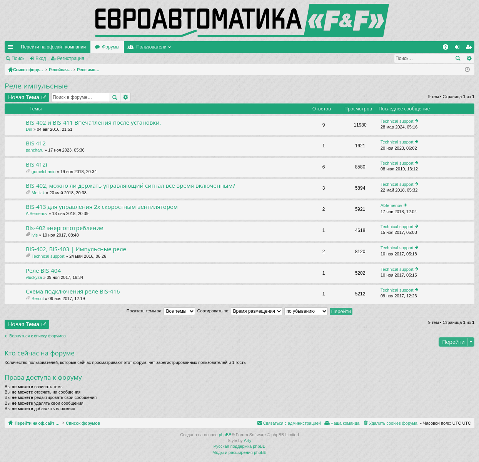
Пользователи (151, 47)
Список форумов (101, 423)
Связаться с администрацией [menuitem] (292, 423)
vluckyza (34, 277)
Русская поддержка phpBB (239, 446)
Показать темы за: (161, 311)
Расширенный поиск (469, 58)
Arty (248, 440)
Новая (23, 97)
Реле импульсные (36, 86)
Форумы (110, 47)
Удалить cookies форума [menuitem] (393, 423)
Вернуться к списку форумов (37, 336)
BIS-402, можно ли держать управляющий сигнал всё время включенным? (130, 185)
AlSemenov (36, 213)
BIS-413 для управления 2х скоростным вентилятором (102, 206)
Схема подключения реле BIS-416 (73, 291)
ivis (35, 235)
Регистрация (70, 58)
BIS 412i (36, 164)
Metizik (38, 192)
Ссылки (12, 48)
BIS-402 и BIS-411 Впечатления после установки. (93, 122)
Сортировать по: (239, 311)
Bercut (38, 298)
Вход (40, 58)
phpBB (225, 434)
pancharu (34, 150)
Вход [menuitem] (459, 48)
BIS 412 (36, 143)
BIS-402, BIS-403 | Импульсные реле (76, 249)
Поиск (18, 58)
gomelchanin (43, 171)
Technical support (397, 121)
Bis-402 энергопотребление (64, 228)
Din (29, 129)
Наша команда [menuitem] (344, 423)
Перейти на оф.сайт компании (53, 47)
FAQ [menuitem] (448, 48)
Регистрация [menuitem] (470, 48)
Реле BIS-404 (43, 270)
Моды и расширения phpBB (239, 452)
